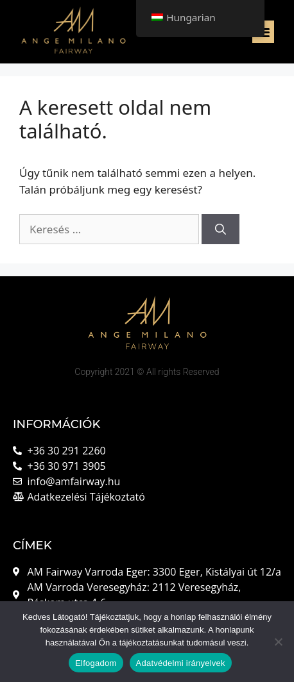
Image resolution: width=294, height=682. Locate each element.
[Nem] (278, 641)
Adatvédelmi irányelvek (180, 663)
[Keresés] (220, 229)
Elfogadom (95, 663)
